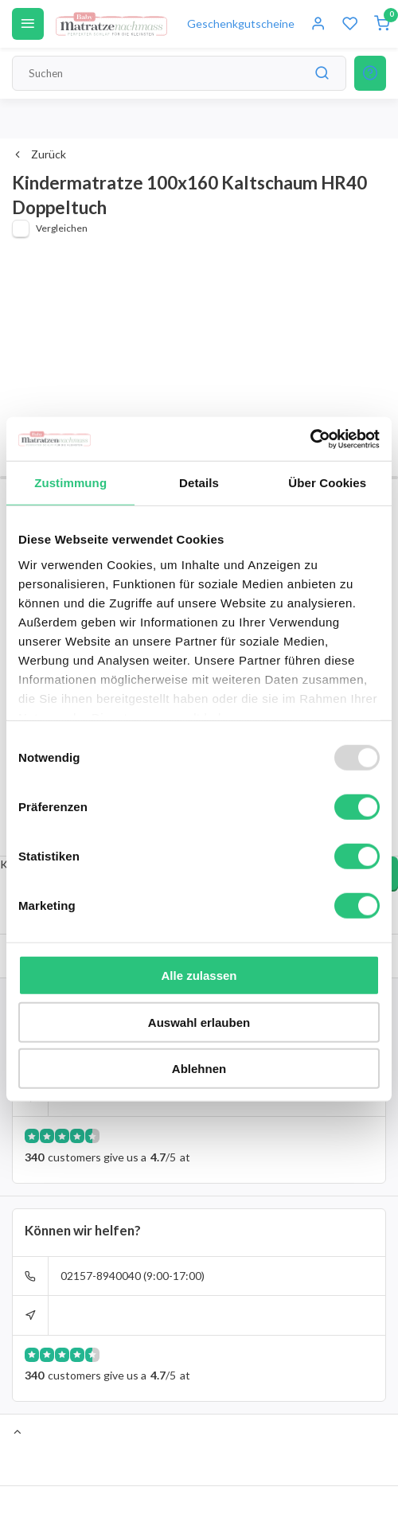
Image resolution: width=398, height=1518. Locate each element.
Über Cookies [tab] (327, 483)
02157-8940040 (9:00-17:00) (132, 1275)
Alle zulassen (198, 975)
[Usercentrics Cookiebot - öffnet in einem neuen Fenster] (310, 438)
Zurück (39, 154)
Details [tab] (199, 483)
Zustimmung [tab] (70, 483)
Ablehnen (199, 1068)
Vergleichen (62, 228)
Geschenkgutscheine (241, 23)
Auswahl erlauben (199, 1021)
